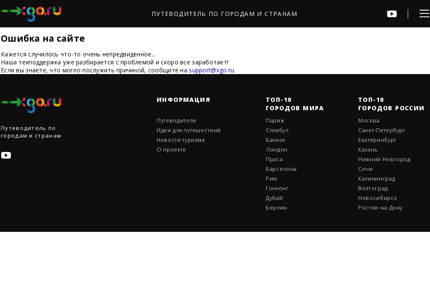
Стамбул (277, 130)
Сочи (365, 169)
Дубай (274, 198)
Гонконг (277, 188)
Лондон (277, 149)
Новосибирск (377, 198)
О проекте (171, 149)
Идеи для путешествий (189, 130)
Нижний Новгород (384, 159)
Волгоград (373, 188)
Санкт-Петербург (382, 130)
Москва (369, 120)
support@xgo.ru (211, 70)
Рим (271, 178)
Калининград (376, 178)
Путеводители (177, 120)
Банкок (276, 140)
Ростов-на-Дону (380, 207)
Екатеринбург (377, 140)
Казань (368, 149)
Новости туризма (181, 140)
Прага (274, 159)
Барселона (281, 169)
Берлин (276, 207)
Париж (275, 120)
